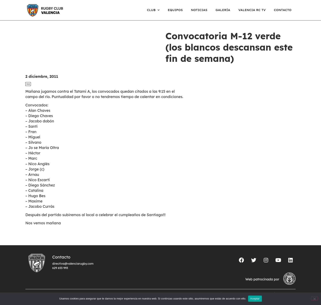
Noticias (199, 10)
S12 (28, 84)
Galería (223, 10)
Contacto (283, 10)
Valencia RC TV (252, 10)
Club (153, 10)
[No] (314, 298)
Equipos (175, 10)
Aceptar (255, 298)
